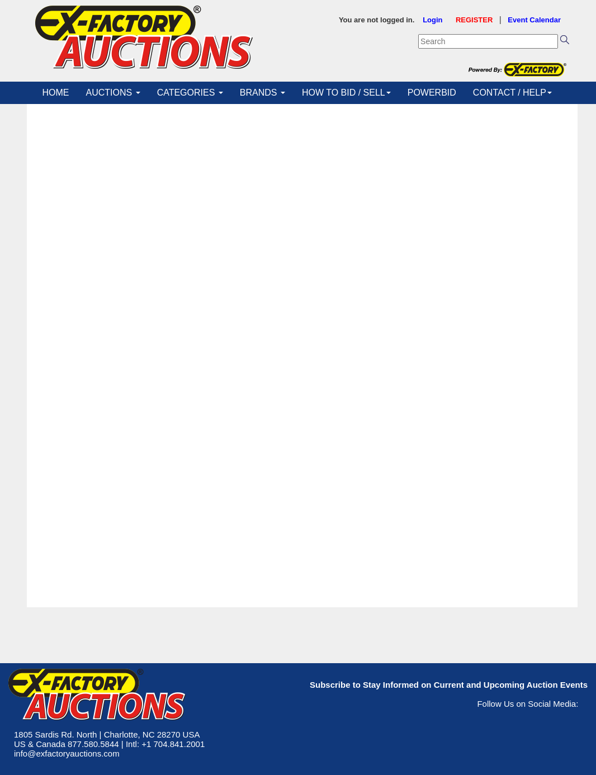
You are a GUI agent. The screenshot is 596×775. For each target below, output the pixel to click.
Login (432, 20)
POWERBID (432, 92)
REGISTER (474, 20)
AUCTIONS (113, 92)
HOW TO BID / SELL (346, 92)
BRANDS (262, 92)
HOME (55, 92)
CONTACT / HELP (512, 92)
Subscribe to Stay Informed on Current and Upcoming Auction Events (449, 684)
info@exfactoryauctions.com (67, 753)
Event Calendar (534, 20)
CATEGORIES (190, 92)
